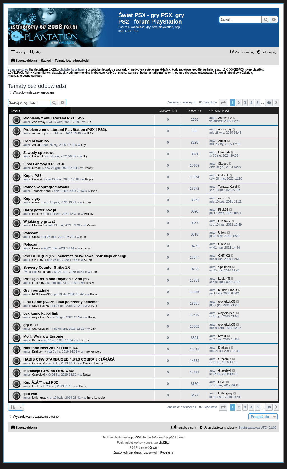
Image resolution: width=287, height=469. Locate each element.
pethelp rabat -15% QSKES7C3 (223, 69)
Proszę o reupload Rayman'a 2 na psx (56, 279)
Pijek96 (37, 213)
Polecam (30, 233)
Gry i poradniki (36, 290)
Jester (153, 447)
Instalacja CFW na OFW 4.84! (48, 371)
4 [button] (251, 102)
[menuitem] (35, 52)
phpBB (135, 437)
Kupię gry (31, 198)
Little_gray (39, 397)
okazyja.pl (58, 72)
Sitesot (36, 168)
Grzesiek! (38, 363)
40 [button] (269, 102)
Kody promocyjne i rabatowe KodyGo (91, 72)
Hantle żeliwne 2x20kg (44, 69)
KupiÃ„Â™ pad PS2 (40, 382)
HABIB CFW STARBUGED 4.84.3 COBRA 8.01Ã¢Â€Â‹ (69, 359)
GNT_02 (38, 259)
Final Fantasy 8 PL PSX (43, 164)
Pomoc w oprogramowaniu (47, 187)
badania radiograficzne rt (156, 72)
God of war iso (36, 141)
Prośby (88, 168)
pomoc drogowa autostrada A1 (195, 72)
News (87, 374)
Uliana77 (38, 225)
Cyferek (37, 179)
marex (36, 202)
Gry (83, 145)
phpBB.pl (164, 442)
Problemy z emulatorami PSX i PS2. (54, 118)
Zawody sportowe (38, 152)
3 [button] (245, 102)
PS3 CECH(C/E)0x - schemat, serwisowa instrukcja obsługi (74, 256)
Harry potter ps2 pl (39, 210)
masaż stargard (128, 72)
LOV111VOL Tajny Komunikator (29, 72)
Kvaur (36, 340)
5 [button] (258, 102)
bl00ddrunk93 (41, 294)
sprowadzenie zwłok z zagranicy (107, 69)
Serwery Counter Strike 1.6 (46, 267)
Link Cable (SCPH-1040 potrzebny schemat (61, 302)
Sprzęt (88, 259)
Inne (94, 190)
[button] (223, 102)
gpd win (30, 394)
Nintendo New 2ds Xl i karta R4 (50, 348)
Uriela (36, 236)
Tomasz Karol (41, 190)
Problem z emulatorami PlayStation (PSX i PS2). (65, 129)
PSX (88, 122)
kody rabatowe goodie (187, 69)
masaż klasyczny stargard (25, 75)
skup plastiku (254, 69)
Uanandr (38, 156)
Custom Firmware (95, 363)
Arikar (36, 145)
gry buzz (30, 325)
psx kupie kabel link (40, 313)
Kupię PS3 (32, 175)
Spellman (44, 271)
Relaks (91, 225)
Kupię (89, 179)
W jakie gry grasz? (39, 221)
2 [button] (239, 102)
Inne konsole (92, 351)
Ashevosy (38, 122)
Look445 (38, 282)
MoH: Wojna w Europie (43, 336)
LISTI (35, 386)
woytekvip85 (40, 305)
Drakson (37, 351)
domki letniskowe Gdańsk (234, 72)
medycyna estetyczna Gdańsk (150, 69)
